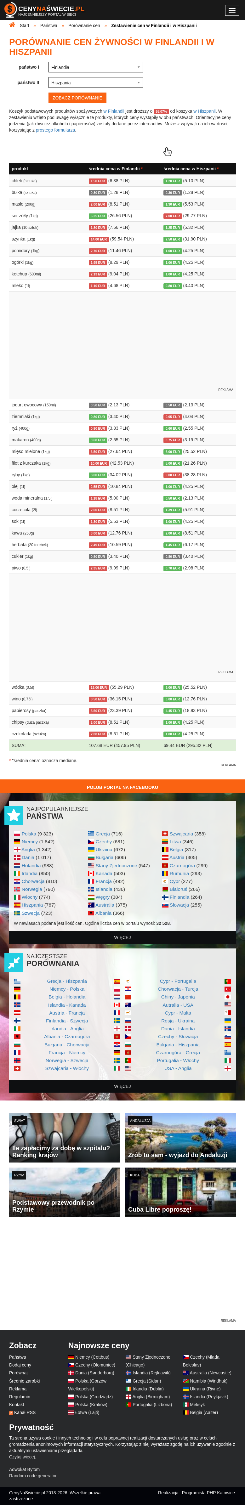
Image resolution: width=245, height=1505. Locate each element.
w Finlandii (114, 111)
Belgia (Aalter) (204, 1412)
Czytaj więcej (22, 1456)
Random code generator (33, 1475)
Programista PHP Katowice (208, 1492)
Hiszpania (32, 905)
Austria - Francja (67, 1013)
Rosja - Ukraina (178, 1020)
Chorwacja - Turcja (178, 989)
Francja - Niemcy (67, 1052)
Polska (29, 833)
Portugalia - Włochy (178, 1060)
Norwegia (32, 889)
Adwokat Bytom (24, 1469)
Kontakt (16, 1404)
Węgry (103, 897)
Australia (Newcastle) (210, 1372)
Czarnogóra (182, 865)
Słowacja (179, 905)
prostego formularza (55, 130)
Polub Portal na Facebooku (122, 787)
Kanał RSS (25, 1412)
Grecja (103, 833)
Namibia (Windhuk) (208, 1380)
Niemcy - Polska (66, 989)
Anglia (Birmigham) (151, 1396)
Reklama (17, 1388)
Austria (177, 857)
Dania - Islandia (178, 1028)
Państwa (17, 1357)
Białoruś (178, 889)
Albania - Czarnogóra (67, 1036)
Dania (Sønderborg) (94, 1372)
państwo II (28, 82)
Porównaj (18, 1372)
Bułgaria (104, 857)
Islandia (104, 889)
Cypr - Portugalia (178, 981)
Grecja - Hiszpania (67, 981)
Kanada (104, 873)
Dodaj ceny (20, 1364)
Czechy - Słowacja (178, 1036)
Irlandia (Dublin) (148, 1388)
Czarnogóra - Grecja (178, 1052)
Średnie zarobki (24, 1380)
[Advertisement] (122, 1274)
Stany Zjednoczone (116, 865)
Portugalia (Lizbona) (152, 1404)
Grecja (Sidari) (147, 1380)
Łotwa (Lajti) (87, 1412)
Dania (28, 857)
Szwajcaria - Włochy (67, 1068)
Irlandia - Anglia (67, 1028)
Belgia (176, 849)
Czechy (104, 841)
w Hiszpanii (204, 111)
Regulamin (19, 1396)
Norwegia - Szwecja (67, 1060)
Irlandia (29, 873)
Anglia (28, 849)
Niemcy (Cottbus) (92, 1357)
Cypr (175, 881)
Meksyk (197, 1404)
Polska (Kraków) (91, 1404)
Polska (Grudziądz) (94, 1396)
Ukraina (104, 849)
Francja (104, 881)
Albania (103, 913)
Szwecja (31, 913)
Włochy (29, 897)
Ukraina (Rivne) (205, 1388)
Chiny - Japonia (178, 996)
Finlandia (179, 897)
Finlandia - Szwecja (67, 1020)
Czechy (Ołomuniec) (95, 1364)
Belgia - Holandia (66, 996)
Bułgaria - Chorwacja (66, 1044)
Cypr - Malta (178, 1013)
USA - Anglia (177, 1068)
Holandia (31, 865)
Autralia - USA (177, 1005)
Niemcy (30, 841)
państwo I (29, 67)
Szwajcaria (181, 833)
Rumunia (179, 873)
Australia (104, 905)
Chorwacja (33, 881)
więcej (122, 937)
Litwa (175, 841)
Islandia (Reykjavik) (209, 1396)
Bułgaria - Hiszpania (178, 1044)
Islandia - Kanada (67, 1005)
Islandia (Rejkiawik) (152, 1372)
